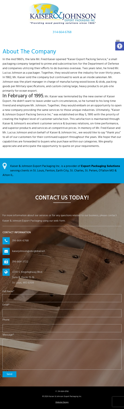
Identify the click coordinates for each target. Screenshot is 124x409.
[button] (119, 46)
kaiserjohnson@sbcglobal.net (28, 251)
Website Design (62, 402)
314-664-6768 (20, 241)
